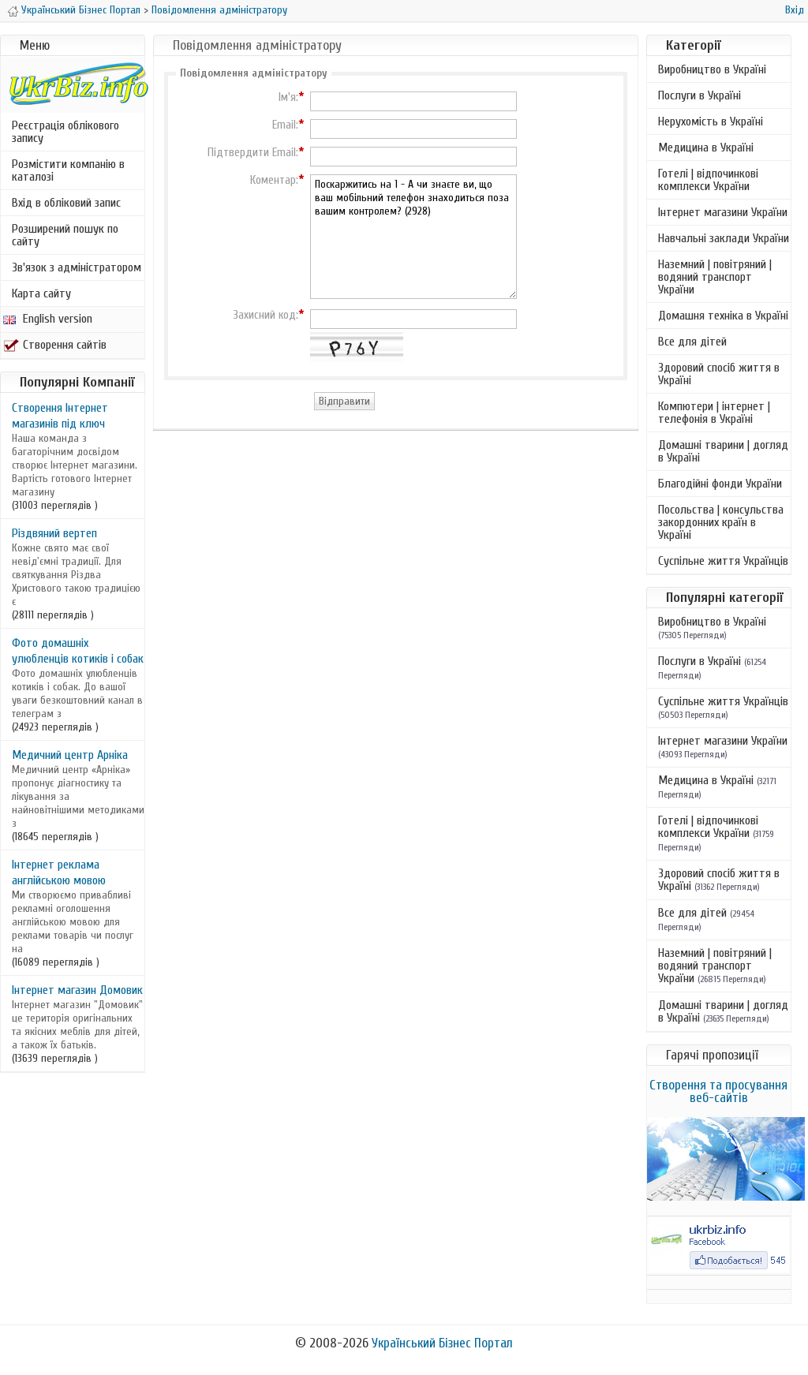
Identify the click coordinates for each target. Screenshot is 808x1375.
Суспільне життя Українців (723, 561)
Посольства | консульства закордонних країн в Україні (721, 522)
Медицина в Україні (706, 147)
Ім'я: (288, 98)
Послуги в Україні (699, 95)
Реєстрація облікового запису (65, 131)
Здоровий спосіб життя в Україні (719, 374)
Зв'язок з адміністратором (76, 267)
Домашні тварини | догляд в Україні (723, 451)
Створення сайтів (55, 345)
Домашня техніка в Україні (723, 315)
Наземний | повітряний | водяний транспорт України (715, 277)
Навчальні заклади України (723, 238)
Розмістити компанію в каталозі (68, 170)
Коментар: (274, 180)
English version (47, 319)
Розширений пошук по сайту (65, 235)
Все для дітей (692, 341)
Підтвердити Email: (253, 153)
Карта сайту (41, 293)
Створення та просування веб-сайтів (718, 1091)
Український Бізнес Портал (80, 10)
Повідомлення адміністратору (219, 10)
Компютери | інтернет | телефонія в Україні (714, 412)
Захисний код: (265, 315)
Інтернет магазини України (722, 212)
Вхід (794, 10)
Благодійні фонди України (720, 483)
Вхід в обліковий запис (66, 203)
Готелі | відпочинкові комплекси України (708, 179)
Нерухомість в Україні (710, 121)
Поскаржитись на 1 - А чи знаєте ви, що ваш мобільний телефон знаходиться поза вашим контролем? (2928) (413, 236)
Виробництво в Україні (712, 69)
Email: (285, 125)
